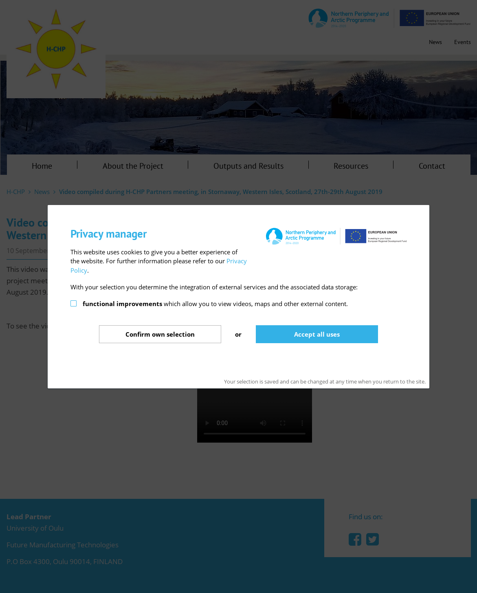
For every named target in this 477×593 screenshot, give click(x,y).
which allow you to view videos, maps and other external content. (215, 304)
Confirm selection (160, 334)
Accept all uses (317, 334)
